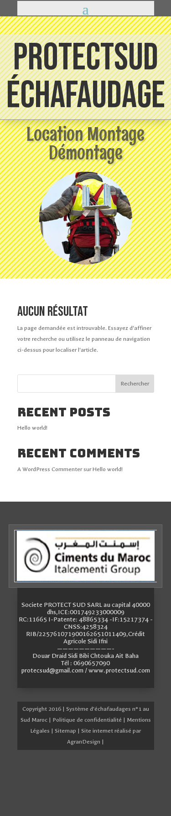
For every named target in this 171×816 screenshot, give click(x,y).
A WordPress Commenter (49, 469)
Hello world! (32, 428)
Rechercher (134, 383)
